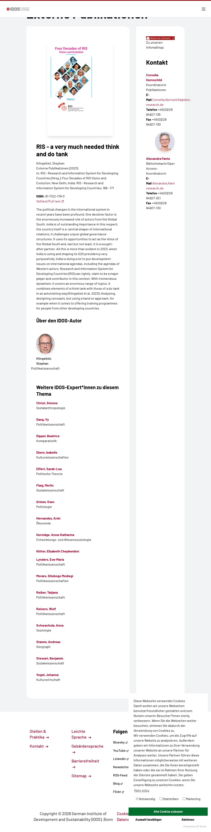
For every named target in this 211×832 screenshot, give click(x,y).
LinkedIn (121, 759)
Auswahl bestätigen (148, 819)
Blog (118, 783)
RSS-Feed (120, 775)
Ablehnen (188, 819)
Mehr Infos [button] (141, 790)
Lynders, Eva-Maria (50, 559)
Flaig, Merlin (45, 485)
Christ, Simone (47, 403)
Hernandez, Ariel (48, 518)
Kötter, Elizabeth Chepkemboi (57, 551)
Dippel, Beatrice (48, 436)
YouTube (121, 750)
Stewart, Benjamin (49, 658)
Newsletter (121, 767)
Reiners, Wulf (46, 609)
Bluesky (120, 742)
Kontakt (39, 745)
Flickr (118, 791)
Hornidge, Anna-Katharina (55, 535)
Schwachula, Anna (49, 625)
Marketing (191, 799)
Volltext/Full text (50, 201)
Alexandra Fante (158, 158)
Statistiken (169, 799)
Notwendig (145, 799)
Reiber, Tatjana (47, 592)
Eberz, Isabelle (46, 452)
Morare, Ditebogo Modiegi (54, 576)
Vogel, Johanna (47, 675)
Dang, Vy (42, 419)
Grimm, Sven (45, 502)
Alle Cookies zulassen (168, 811)
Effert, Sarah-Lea (49, 469)
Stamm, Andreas (48, 642)
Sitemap (81, 775)
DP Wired (201, 826)
